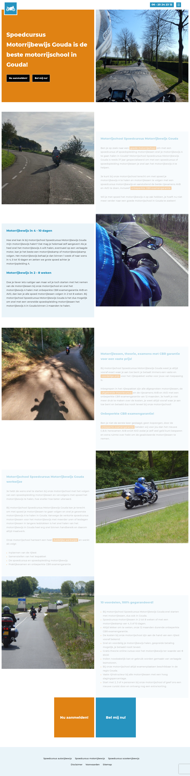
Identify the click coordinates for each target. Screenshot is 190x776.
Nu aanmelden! (74, 717)
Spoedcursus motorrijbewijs (90, 758)
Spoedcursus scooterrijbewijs (123, 758)
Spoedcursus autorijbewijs (57, 758)
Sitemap (107, 764)
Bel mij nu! (116, 717)
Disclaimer (76, 764)
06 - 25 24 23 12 (162, 4)
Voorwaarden (93, 764)
